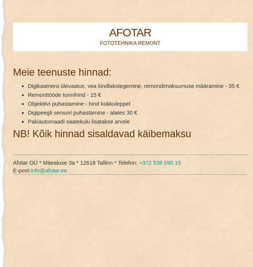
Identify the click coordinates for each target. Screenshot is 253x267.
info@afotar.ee (49, 170)
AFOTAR (130, 32)
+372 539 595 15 (160, 162)
